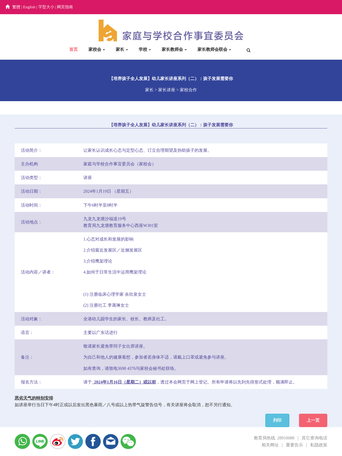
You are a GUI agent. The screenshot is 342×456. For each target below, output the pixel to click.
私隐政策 (318, 445)
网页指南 (65, 7)
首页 (73, 49)
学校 (143, 49)
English (29, 7)
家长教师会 (172, 49)
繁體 (16, 7)
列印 (277, 420)
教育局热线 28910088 (274, 438)
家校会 (94, 49)
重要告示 (294, 445)
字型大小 (46, 7)
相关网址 (270, 445)
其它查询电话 (314, 438)
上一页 (313, 420)
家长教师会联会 (212, 49)
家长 (120, 49)
